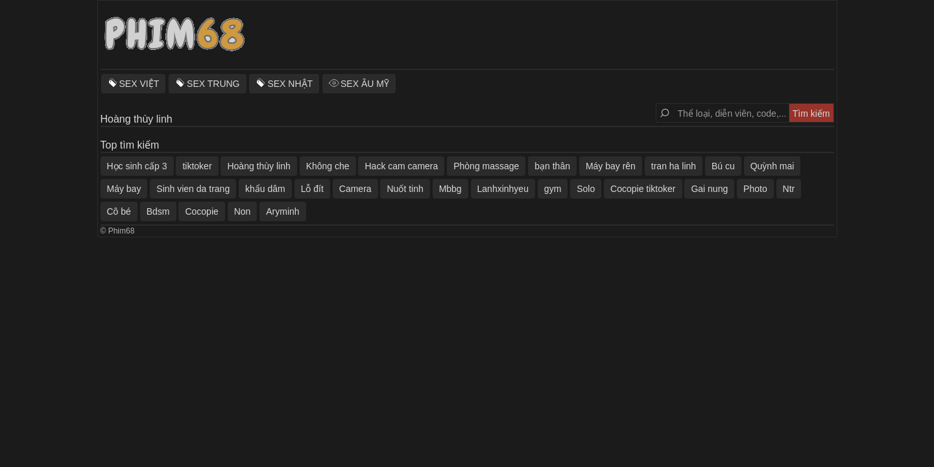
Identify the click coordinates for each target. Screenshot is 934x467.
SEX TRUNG (213, 83)
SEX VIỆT (139, 83)
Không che (328, 166)
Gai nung (709, 189)
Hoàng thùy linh (258, 166)
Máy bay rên (611, 166)
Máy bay (124, 189)
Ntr (789, 189)
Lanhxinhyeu (503, 189)
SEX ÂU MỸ (365, 83)
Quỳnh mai (772, 166)
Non (242, 211)
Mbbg (450, 189)
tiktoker (196, 166)
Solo (586, 189)
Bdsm (158, 211)
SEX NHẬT (290, 83)
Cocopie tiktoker (642, 189)
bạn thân (552, 166)
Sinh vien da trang (193, 189)
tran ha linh (673, 166)
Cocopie (201, 211)
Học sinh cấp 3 (137, 166)
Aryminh (282, 211)
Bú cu (723, 166)
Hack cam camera (401, 166)
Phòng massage (486, 166)
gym (552, 189)
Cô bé (119, 211)
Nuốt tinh (405, 189)
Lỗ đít (312, 189)
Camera (355, 189)
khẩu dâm (265, 189)
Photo (755, 189)
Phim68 (121, 230)
